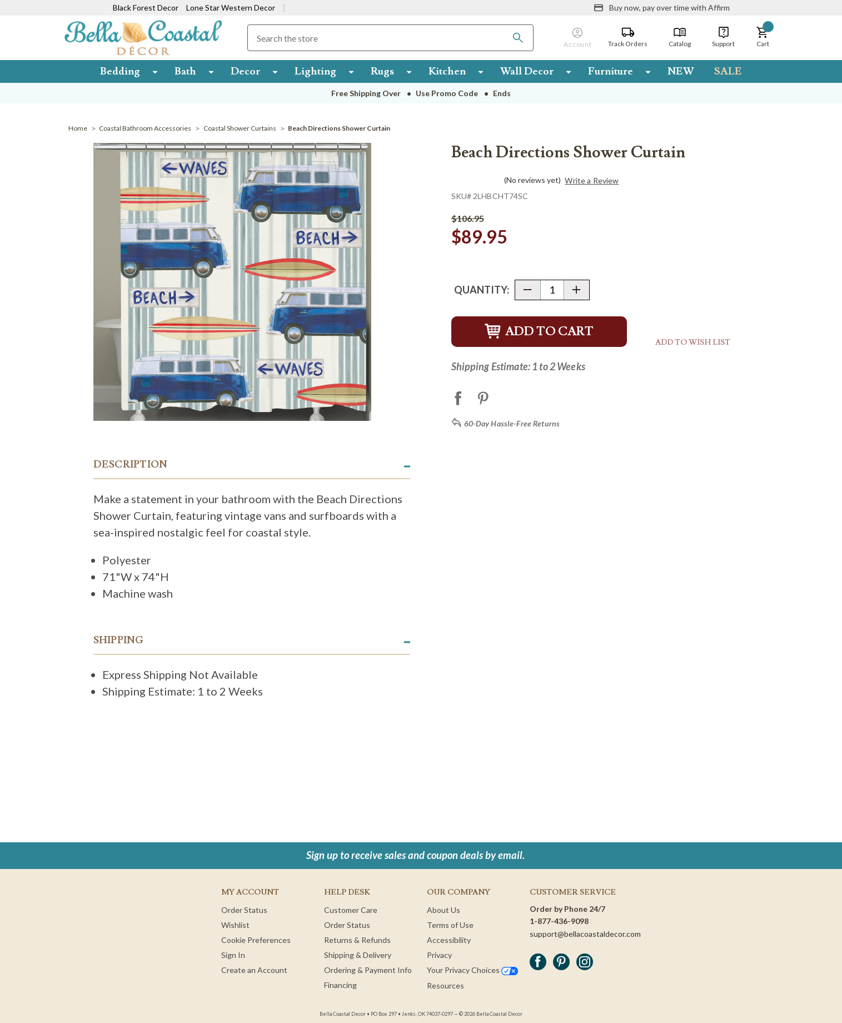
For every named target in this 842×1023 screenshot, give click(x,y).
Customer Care (350, 910)
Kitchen (447, 71)
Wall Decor (527, 71)
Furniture (610, 71)
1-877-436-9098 (559, 921)
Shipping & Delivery (357, 955)
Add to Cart (539, 332)
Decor (245, 71)
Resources (445, 985)
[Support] (723, 37)
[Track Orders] (628, 37)
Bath (185, 71)
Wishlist (235, 925)
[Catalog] (679, 37)
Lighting (315, 71)
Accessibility (449, 940)
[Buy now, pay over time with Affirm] (662, 8)
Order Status (244, 910)
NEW (680, 71)
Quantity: (481, 290)
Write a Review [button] (592, 181)
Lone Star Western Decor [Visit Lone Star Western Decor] (230, 7)
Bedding (120, 71)
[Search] (518, 38)
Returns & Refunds (357, 940)
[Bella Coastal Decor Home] (143, 37)
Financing (340, 985)
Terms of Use (450, 925)
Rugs (382, 71)
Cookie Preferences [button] (256, 940)
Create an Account (254, 970)
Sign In (233, 955)
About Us (443, 910)
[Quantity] (552, 290)
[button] (762, 37)
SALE (728, 71)
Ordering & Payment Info (368, 970)
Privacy (439, 955)
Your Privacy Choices (472, 970)
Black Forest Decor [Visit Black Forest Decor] (145, 7)
